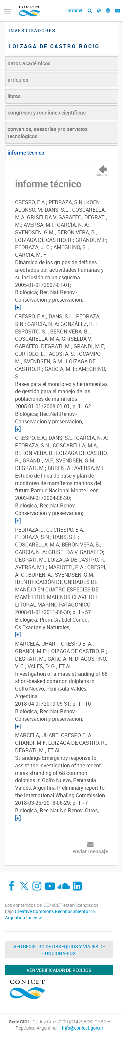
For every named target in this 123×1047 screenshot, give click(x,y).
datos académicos (29, 63)
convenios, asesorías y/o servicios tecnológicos (48, 132)
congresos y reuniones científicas (47, 112)
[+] (18, 307)
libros (14, 96)
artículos (18, 79)
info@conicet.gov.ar (82, 1028)
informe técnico (26, 152)
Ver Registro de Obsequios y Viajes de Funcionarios (59, 949)
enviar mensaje (90, 851)
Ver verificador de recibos (59, 970)
